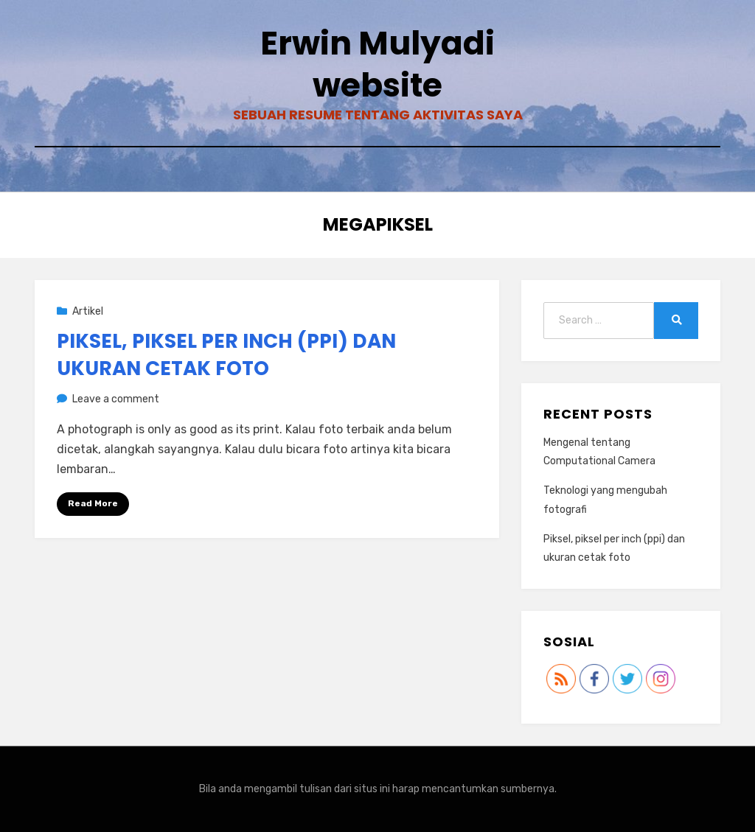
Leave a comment (115, 399)
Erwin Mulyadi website (377, 64)
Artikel (87, 311)
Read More (93, 503)
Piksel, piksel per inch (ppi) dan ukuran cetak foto (226, 354)
